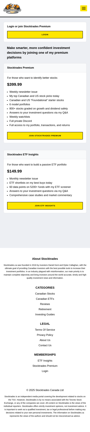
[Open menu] (83, 8)
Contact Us (44, 345)
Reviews (45, 304)
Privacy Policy (45, 335)
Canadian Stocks (45, 293)
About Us (45, 340)
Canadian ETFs (45, 298)
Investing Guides (45, 314)
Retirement (45, 309)
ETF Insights (45, 360)
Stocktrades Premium (45, 365)
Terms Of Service (45, 329)
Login (45, 371)
